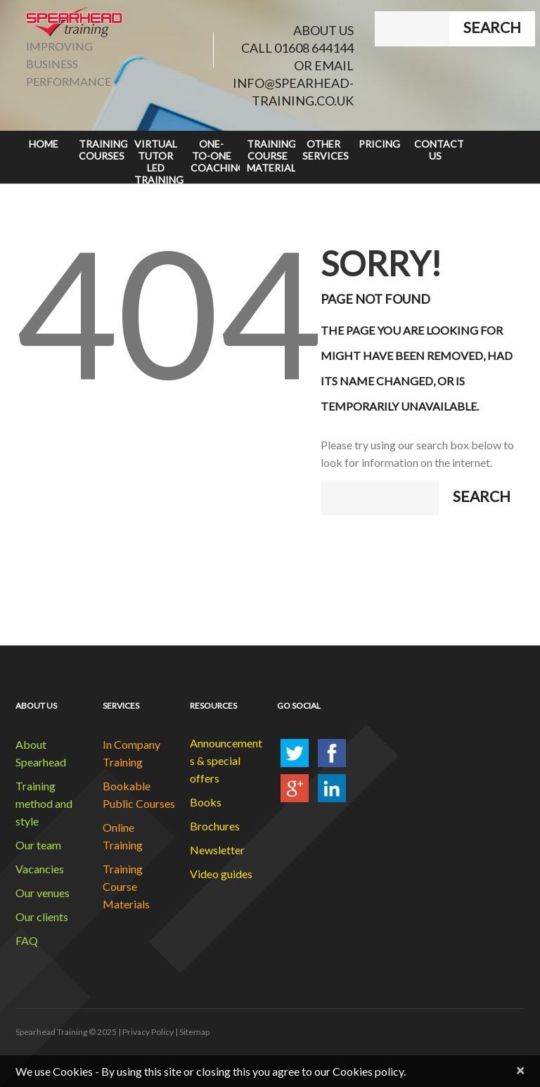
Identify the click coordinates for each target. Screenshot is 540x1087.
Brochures (215, 825)
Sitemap (194, 1032)
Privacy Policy (148, 1032)
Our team (38, 844)
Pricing (379, 144)
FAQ (26, 940)
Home (43, 144)
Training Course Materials (271, 156)
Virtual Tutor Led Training (159, 161)
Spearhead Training (51, 1032)
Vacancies (39, 868)
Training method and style (43, 803)
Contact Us (438, 150)
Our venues (42, 892)
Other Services (325, 150)
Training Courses (103, 150)
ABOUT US (323, 30)
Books (205, 802)
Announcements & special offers (226, 760)
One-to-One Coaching (215, 156)
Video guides (221, 873)
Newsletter (217, 849)
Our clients (41, 916)
